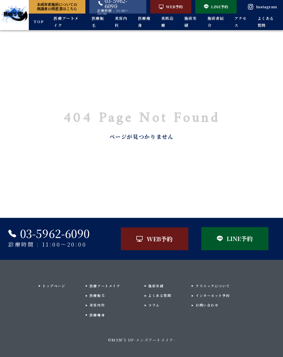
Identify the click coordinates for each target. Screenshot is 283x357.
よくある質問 (266, 22)
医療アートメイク (66, 22)
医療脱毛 (98, 22)
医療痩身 (144, 22)
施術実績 (190, 22)
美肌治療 (167, 22)
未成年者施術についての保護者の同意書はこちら (57, 7)
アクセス (240, 22)
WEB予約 (171, 6)
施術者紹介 (216, 22)
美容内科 (121, 22)
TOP (38, 21)
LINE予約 (216, 6)
